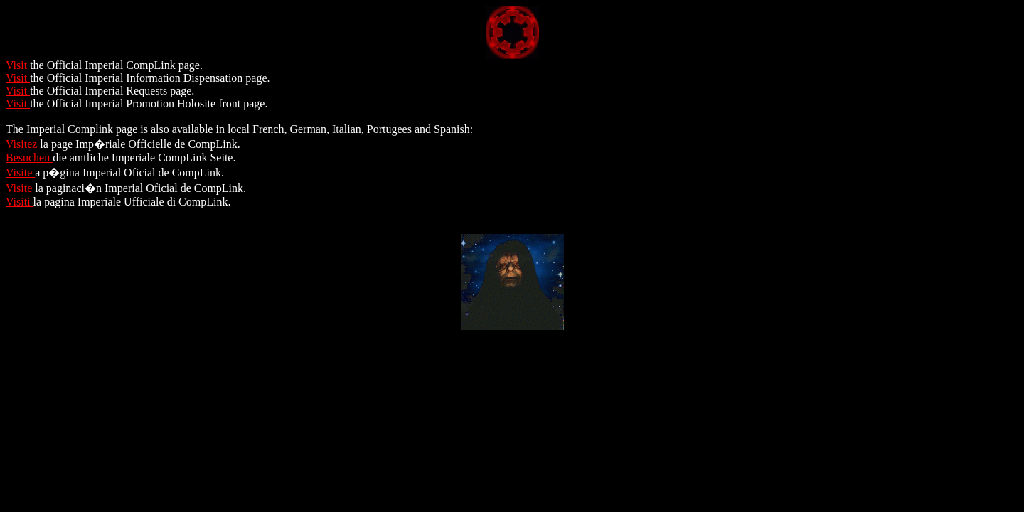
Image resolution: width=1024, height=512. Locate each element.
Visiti (19, 202)
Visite (20, 172)
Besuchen (29, 157)
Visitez (23, 144)
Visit (18, 65)
